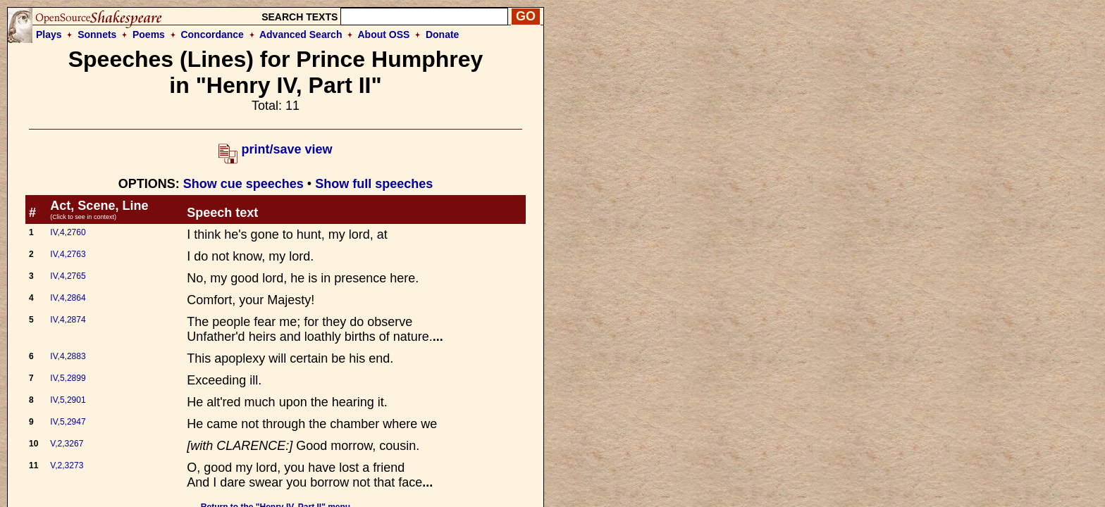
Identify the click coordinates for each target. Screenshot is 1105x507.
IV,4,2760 (67, 232)
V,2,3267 (66, 444)
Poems (148, 34)
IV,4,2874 (67, 320)
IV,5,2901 (67, 400)
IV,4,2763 (67, 254)
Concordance (211, 34)
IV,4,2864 (67, 298)
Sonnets (97, 34)
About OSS (384, 34)
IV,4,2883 (67, 356)
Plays (49, 34)
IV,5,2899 (67, 378)
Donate (442, 34)
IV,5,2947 (67, 422)
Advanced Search (300, 34)
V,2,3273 (66, 465)
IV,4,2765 (67, 276)
